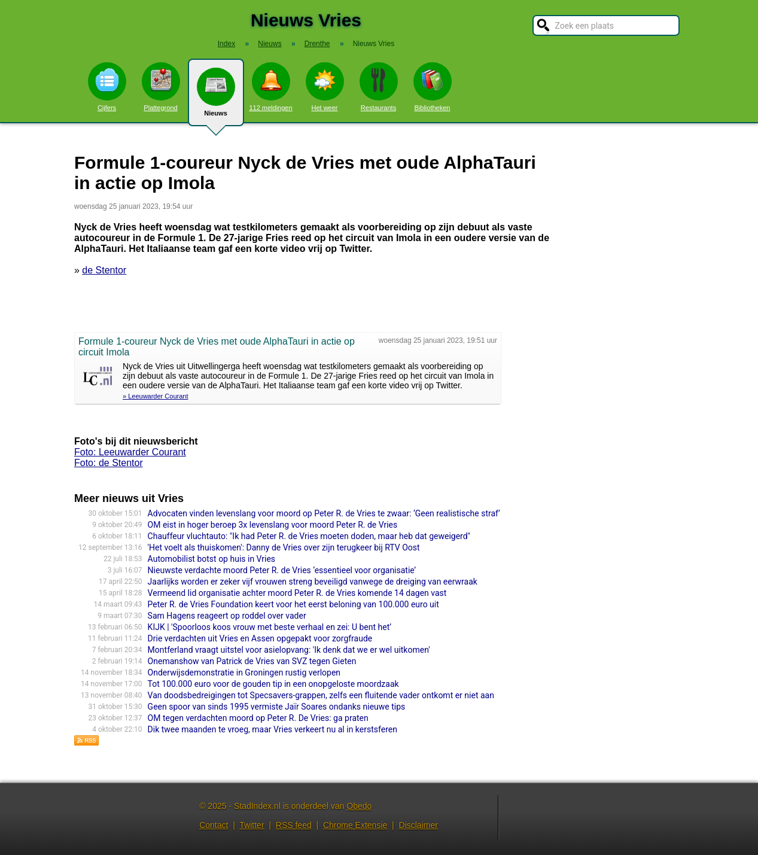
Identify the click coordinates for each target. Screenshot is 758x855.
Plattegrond (161, 86)
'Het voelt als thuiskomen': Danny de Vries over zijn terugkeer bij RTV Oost (284, 547)
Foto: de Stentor (108, 463)
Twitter (251, 825)
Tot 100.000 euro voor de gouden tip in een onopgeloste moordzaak (273, 684)
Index (226, 43)
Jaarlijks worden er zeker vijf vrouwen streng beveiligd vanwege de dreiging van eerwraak (312, 581)
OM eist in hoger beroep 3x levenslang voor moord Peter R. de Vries (273, 525)
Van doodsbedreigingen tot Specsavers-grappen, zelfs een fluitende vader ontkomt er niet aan (321, 695)
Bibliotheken (432, 86)
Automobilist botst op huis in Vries (212, 559)
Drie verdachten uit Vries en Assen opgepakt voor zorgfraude (260, 638)
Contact (213, 825)
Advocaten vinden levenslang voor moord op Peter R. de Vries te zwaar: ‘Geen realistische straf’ (324, 513)
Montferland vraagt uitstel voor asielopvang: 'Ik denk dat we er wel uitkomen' (289, 650)
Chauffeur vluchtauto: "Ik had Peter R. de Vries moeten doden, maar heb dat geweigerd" (309, 536)
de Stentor (104, 270)
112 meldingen (270, 86)
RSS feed (294, 825)
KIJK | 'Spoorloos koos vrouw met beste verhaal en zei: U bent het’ (269, 627)
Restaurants (379, 86)
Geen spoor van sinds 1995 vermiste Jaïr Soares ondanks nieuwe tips (277, 706)
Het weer (325, 86)
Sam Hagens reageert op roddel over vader (227, 615)
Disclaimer (418, 825)
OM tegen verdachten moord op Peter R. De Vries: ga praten (258, 718)
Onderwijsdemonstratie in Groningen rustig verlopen (244, 672)
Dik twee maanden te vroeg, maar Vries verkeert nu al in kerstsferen (272, 729)
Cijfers (107, 86)
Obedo (359, 806)
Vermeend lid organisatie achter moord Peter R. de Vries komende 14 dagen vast (297, 593)
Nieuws (216, 97)
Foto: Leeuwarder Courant (130, 452)
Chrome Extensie (355, 825)
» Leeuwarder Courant (155, 396)
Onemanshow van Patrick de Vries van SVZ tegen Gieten (252, 661)
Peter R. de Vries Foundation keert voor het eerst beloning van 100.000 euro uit (293, 604)
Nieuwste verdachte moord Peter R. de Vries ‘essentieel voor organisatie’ (282, 570)
